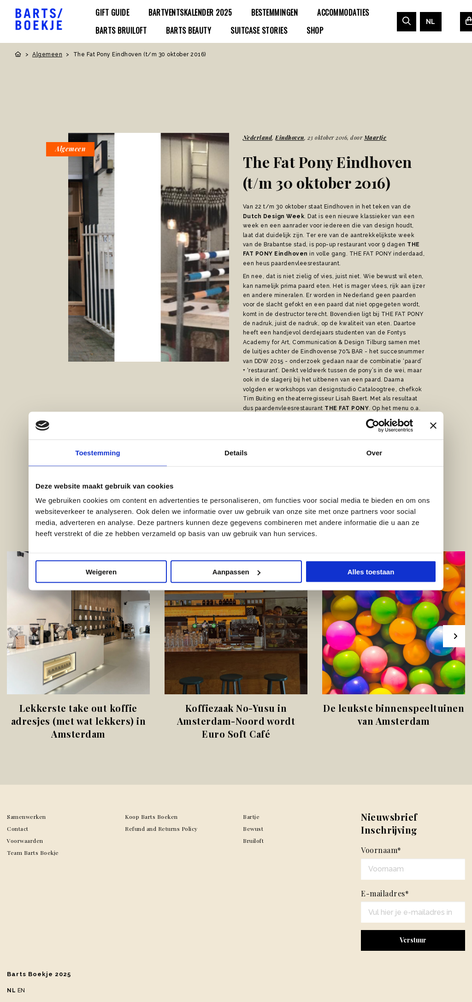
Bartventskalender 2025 (190, 12)
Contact (18, 828)
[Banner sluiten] (433, 426)
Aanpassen (236, 572)
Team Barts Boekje (33, 852)
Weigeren (101, 572)
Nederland (257, 137)
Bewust (253, 828)
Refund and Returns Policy (161, 828)
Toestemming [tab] (97, 453)
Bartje (251, 816)
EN (21, 990)
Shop (315, 30)
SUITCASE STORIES (258, 30)
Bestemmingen (274, 12)
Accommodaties (343, 12)
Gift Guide (112, 12)
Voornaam (381, 850)
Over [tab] (374, 453)
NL (431, 21)
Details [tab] (236, 453)
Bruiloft (253, 840)
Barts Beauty (188, 30)
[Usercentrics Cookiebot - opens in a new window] (372, 426)
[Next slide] (454, 636)
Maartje (375, 137)
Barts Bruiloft (121, 30)
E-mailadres (385, 893)
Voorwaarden (25, 840)
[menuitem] (112, 12)
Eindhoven (289, 137)
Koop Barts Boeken (151, 816)
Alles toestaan (371, 572)
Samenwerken (26, 816)
